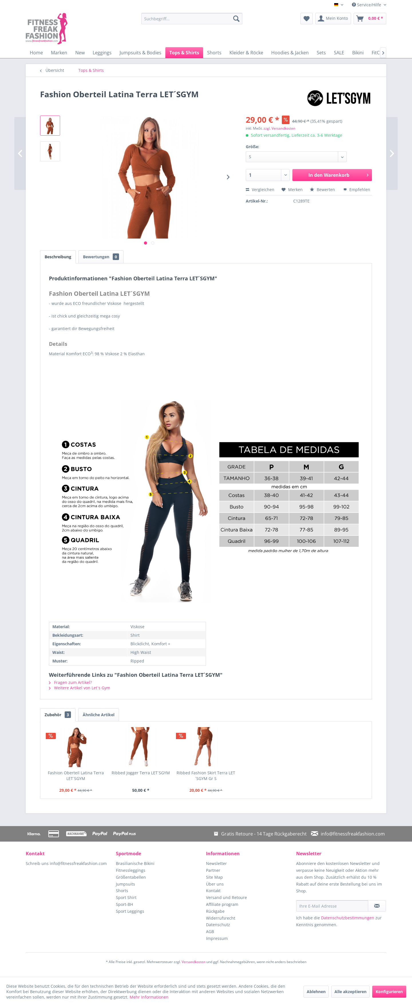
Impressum (217, 938)
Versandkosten (193, 961)
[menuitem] (191, 18)
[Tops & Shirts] (184, 52)
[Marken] (59, 52)
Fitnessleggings (130, 870)
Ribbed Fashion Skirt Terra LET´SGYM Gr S (206, 775)
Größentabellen (131, 877)
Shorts (122, 890)
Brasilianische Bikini (135, 863)
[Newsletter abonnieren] (377, 906)
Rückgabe (215, 911)
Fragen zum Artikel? (70, 682)
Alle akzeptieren (350, 991)
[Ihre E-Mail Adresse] (332, 906)
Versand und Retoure (226, 897)
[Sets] (321, 52)
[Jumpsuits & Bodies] (140, 52)
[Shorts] (214, 52)
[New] (80, 52)
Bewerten (323, 189)
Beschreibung (58, 256)
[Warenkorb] (370, 18)
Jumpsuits (125, 884)
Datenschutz (218, 924)
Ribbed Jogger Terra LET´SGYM (141, 772)
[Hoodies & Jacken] (290, 52)
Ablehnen (316, 991)
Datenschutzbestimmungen (347, 917)
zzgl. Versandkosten (279, 128)
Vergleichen (260, 189)
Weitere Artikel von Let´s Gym (79, 687)
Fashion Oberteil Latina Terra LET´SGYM (76, 775)
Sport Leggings (130, 911)
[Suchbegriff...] (191, 18)
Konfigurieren (389, 991)
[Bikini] (358, 52)
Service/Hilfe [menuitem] (367, 4)
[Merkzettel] (306, 18)
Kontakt (213, 890)
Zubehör (58, 714)
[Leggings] (102, 52)
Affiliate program (222, 904)
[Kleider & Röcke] (246, 52)
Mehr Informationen (149, 997)
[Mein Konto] (333, 18)
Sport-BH (124, 904)
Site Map (214, 877)
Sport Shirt (126, 897)
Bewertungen (101, 256)
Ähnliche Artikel (98, 714)
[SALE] (339, 52)
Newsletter (216, 863)
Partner (213, 870)
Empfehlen (356, 189)
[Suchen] (236, 18)
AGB (210, 931)
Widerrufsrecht (220, 918)
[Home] (36, 52)
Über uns (215, 884)
